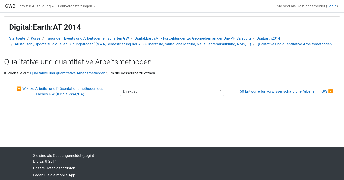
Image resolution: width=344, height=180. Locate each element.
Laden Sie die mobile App (54, 175)
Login (332, 6)
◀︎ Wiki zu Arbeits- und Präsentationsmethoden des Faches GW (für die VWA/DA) (60, 91)
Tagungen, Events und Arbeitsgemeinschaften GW (87, 38)
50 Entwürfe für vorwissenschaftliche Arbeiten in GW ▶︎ (286, 91)
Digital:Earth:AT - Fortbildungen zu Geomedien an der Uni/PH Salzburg (192, 38)
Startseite (17, 38)
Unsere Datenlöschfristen (54, 168)
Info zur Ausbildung (34, 6)
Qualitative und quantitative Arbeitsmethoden (294, 44)
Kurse (35, 38)
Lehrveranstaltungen (75, 6)
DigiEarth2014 (268, 38)
